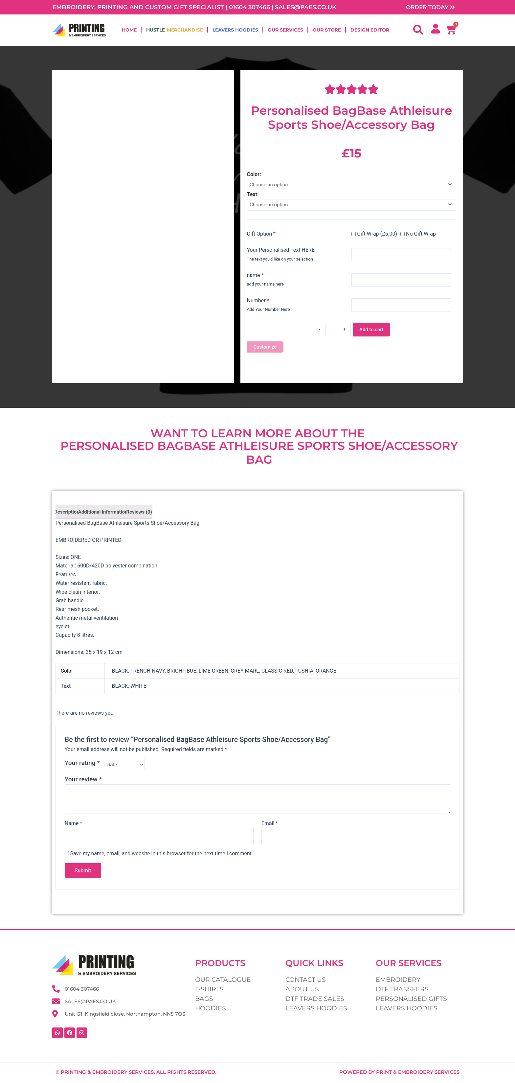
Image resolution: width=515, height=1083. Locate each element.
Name (73, 828)
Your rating (82, 767)
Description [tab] (67, 515)
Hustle (174, 31)
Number (258, 302)
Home (129, 31)
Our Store (327, 31)
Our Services (285, 31)
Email (269, 828)
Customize (266, 349)
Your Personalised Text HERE (281, 252)
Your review (83, 784)
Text (252, 196)
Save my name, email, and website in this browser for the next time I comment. (161, 859)
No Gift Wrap (418, 236)
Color (253, 175)
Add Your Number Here (268, 311)
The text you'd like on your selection (280, 261)
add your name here (265, 286)
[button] (418, 31)
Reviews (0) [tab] (145, 515)
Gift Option (261, 236)
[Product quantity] (331, 331)
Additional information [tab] (106, 515)
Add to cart (372, 332)
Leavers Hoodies (235, 31)
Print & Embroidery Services (417, 1072)
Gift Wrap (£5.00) (374, 236)
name (255, 277)
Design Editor (369, 31)
